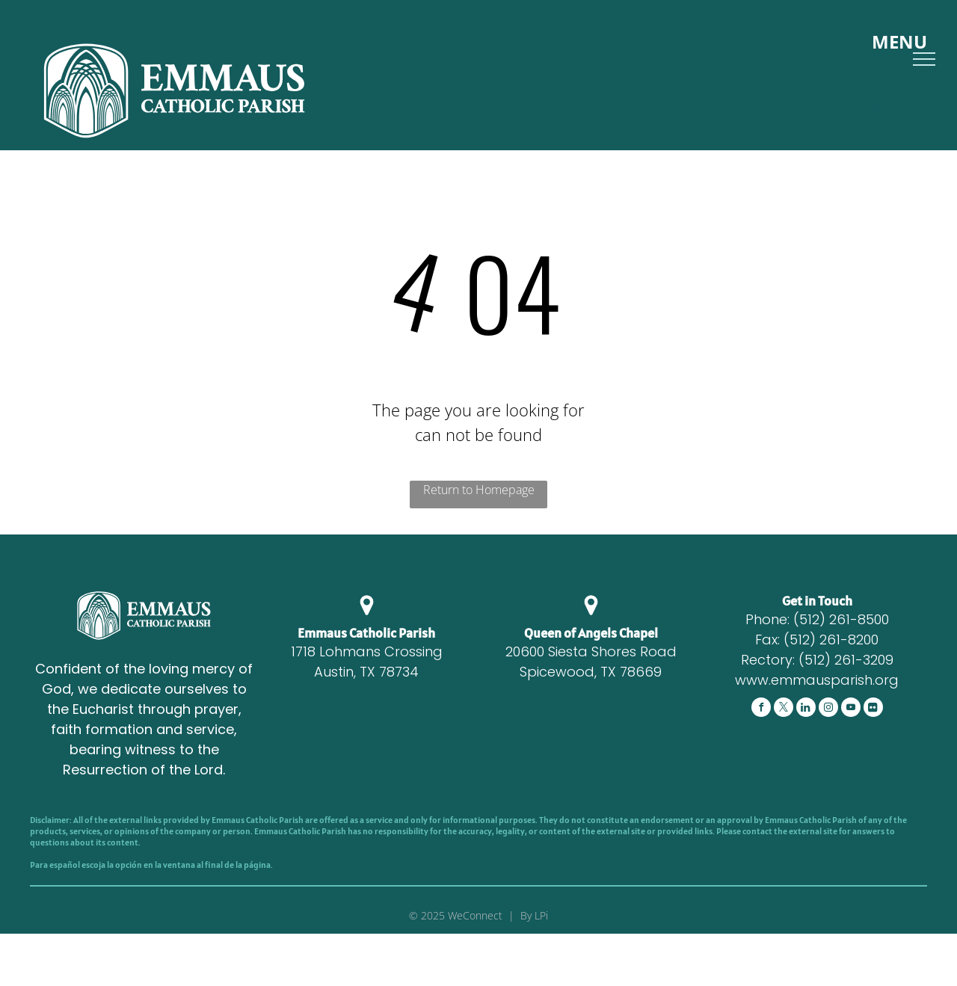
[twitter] (783, 709)
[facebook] (761, 709)
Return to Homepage (479, 489)
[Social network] (806, 709)
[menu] (924, 59)
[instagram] (828, 709)
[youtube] (851, 709)
